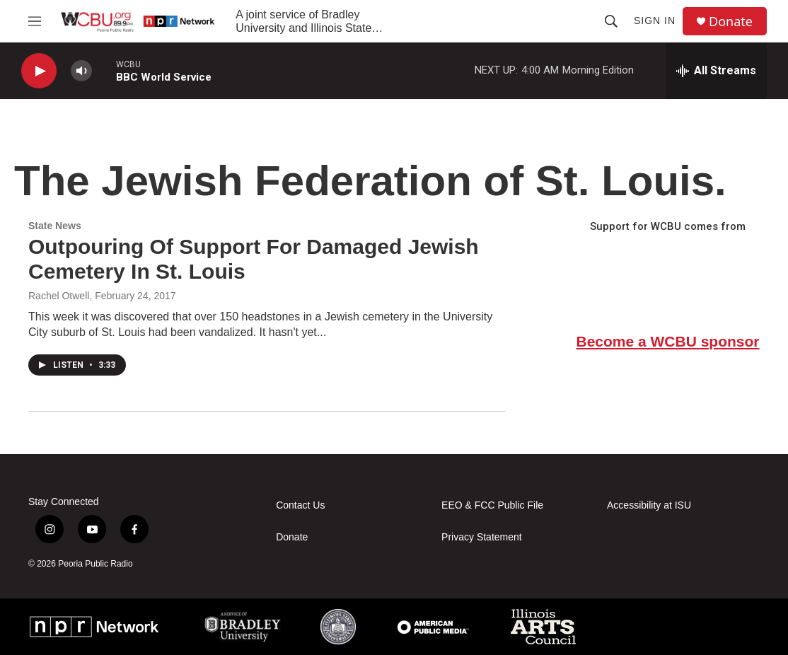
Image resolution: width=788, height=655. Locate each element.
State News (54, 225)
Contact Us (300, 505)
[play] (39, 71)
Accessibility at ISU (649, 505)
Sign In (655, 20)
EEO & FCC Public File (492, 505)
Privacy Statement (481, 537)
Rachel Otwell (58, 295)
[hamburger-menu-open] (34, 21)
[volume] (81, 71)
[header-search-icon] (611, 21)
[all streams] (716, 70)
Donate (731, 21)
